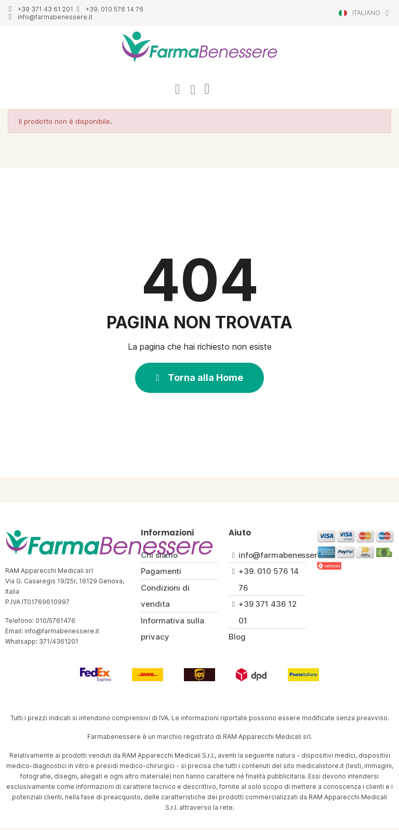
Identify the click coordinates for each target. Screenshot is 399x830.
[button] (199, 378)
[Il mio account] (176, 90)
